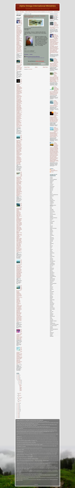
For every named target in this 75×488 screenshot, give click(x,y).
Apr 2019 (19, 397)
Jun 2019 (19, 393)
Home (17, 11)
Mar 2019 (19, 398)
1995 (18, 417)
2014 (18, 408)
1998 (18, 413)
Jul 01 (20, 383)
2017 (18, 404)
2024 (18, 376)
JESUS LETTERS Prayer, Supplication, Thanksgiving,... (20, 388)
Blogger (39, 484)
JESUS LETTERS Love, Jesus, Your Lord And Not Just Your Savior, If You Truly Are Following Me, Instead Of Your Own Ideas (54, 103)
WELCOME (22, 11)
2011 (18, 412)
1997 (18, 414)
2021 (18, 377)
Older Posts (45, 67)
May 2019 (19, 395)
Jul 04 (20, 381)
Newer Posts (27, 67)
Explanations (56, 11)
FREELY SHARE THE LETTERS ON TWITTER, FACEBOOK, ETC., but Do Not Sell (38, 11)
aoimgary (52, 171)
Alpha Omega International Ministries (37, 6)
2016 (18, 405)
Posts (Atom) (30, 69)
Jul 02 (20, 382)
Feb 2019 (19, 400)
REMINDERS (56, 15)
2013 (18, 409)
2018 (18, 403)
